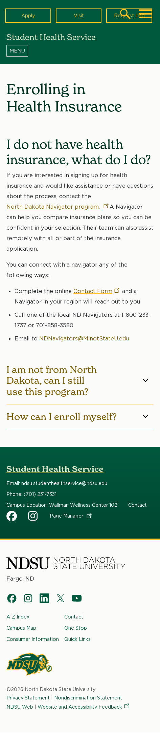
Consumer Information (32, 639)
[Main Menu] (145, 14)
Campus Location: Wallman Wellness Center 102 (61, 505)
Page (71, 516)
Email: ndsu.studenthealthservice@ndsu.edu (56, 483)
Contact (96, 291)
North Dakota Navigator (58, 206)
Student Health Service (55, 469)
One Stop (75, 628)
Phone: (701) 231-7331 (31, 494)
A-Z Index (17, 617)
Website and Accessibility (84, 707)
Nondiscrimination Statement (88, 697)
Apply (28, 15)
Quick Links (77, 639)
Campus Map (21, 628)
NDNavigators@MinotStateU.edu (84, 338)
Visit (79, 15)
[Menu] (80, 50)
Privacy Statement (28, 697)
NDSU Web (19, 707)
